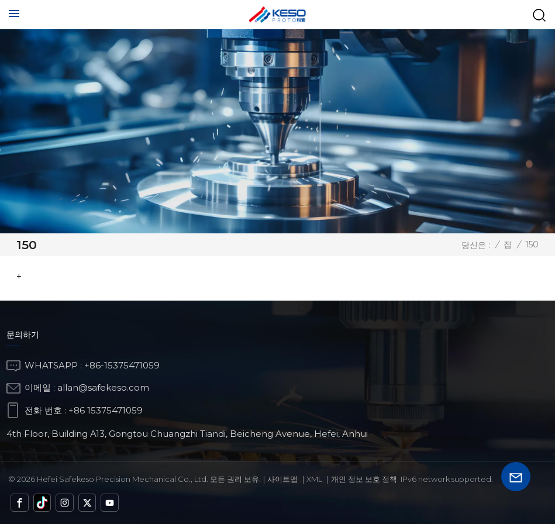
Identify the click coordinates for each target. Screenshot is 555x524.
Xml (314, 479)
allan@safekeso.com (103, 387)
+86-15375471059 (122, 365)
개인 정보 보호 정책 (364, 479)
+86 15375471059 (105, 410)
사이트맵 (282, 479)
